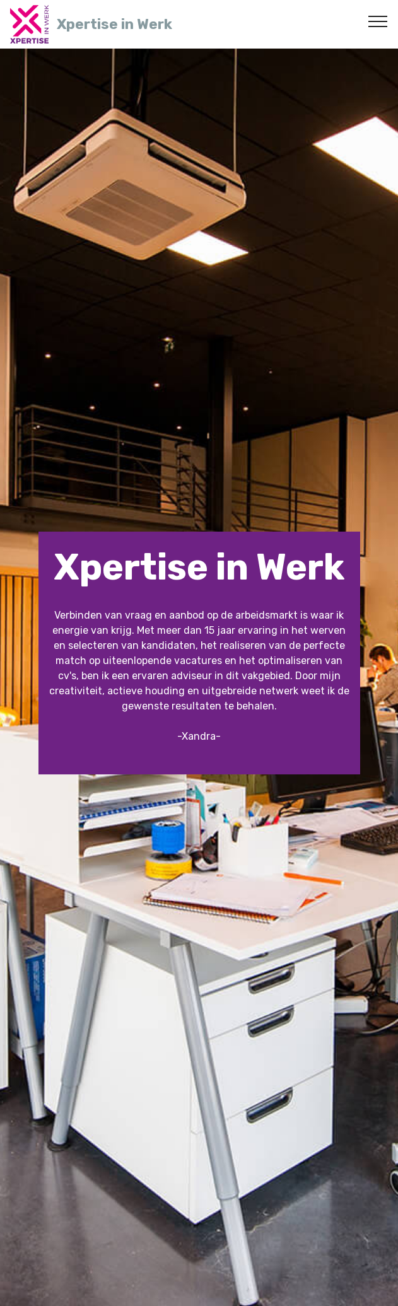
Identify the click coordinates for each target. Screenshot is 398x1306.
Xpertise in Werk (114, 24)
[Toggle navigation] (378, 20)
